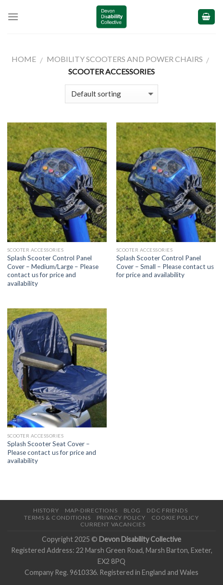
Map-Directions (91, 510)
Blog (132, 510)
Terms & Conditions (57, 517)
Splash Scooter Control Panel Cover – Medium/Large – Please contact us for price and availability (53, 270)
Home (24, 58)
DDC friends (167, 510)
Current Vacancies (112, 524)
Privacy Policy (121, 517)
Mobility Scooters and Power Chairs (125, 58)
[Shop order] (111, 94)
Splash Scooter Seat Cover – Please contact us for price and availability (51, 452)
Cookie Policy (175, 517)
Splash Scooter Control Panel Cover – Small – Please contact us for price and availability (165, 266)
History (46, 510)
